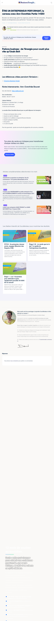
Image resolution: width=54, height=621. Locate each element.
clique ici (9, 28)
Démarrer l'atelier (46, 38)
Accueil (3, 22)
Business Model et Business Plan (24, 22)
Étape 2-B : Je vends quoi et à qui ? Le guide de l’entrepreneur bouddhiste (39, 246)
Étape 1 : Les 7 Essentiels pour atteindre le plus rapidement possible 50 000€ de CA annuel (14, 279)
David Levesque (13, 29)
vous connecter (14, 361)
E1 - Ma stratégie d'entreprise (11, 22)
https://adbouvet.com (18, 91)
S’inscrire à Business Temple (12, 81)
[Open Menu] (2, 2)
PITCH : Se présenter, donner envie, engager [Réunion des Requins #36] (14, 246)
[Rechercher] (51, 2)
